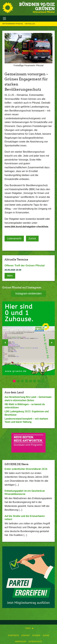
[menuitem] (13, 635)
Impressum (20, 642)
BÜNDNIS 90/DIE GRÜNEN (37, 6)
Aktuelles (30, 24)
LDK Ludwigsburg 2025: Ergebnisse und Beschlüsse (27, 413)
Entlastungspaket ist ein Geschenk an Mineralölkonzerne (25, 492)
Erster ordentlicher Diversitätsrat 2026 (26, 469)
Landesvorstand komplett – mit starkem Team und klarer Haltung (26, 420)
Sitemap (36, 635)
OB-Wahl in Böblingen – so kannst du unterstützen (25, 406)
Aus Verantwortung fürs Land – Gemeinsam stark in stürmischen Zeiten (28, 398)
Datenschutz (35, 642)
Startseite (13, 635)
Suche (46, 635)
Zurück (32, 238)
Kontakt (25, 635)
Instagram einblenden (28, 293)
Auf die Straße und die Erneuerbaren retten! (25, 517)
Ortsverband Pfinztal (13, 24)
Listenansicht (14, 238)
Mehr (10, 275)
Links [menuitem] (28, 628)
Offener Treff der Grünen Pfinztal (25, 265)
